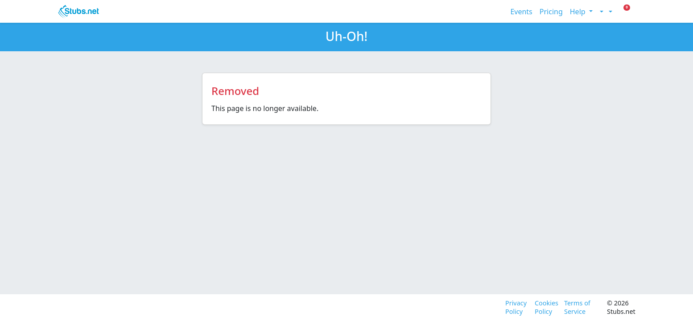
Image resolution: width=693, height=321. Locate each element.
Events (521, 11)
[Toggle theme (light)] (600, 11)
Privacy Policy (516, 307)
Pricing (551, 11)
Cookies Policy (546, 307)
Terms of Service (577, 307)
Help (578, 11)
